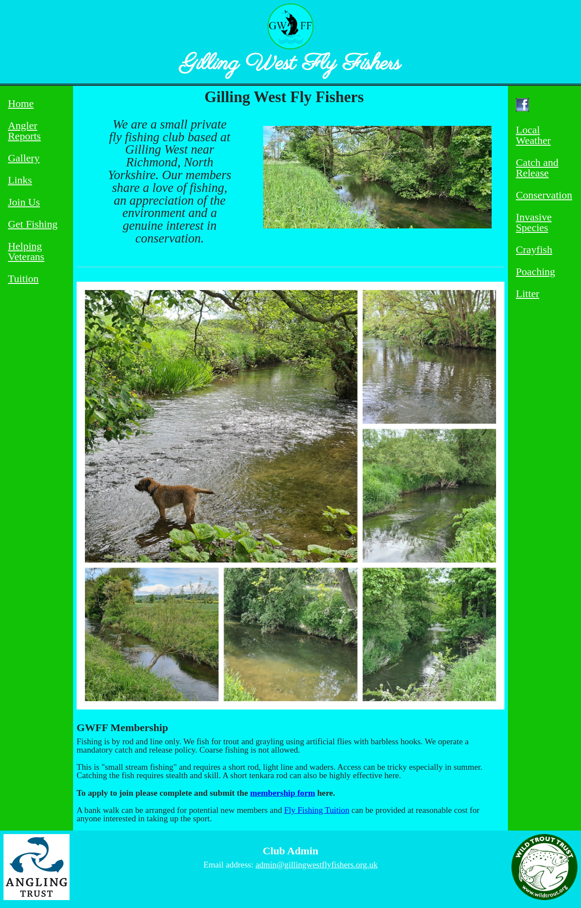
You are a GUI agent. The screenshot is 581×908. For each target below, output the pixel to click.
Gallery (24, 158)
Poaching (535, 271)
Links (20, 180)
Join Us (24, 202)
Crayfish (534, 249)
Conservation (544, 195)
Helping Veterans (26, 251)
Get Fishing (33, 224)
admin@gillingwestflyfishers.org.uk (316, 864)
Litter (527, 293)
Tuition (23, 278)
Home (21, 103)
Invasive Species (534, 222)
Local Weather (533, 135)
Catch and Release (537, 168)
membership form (282, 793)
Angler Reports (24, 131)
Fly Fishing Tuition (316, 810)
